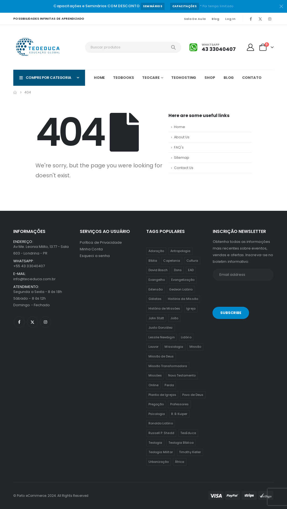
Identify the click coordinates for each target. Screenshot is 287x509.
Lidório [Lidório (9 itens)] (186, 337)
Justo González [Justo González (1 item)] (160, 327)
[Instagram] (269, 19)
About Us (181, 137)
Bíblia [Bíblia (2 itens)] (152, 260)
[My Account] (250, 47)
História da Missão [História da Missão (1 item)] (183, 299)
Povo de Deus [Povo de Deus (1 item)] (192, 395)
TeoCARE (150, 77)
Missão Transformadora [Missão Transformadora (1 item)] (167, 366)
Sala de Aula (195, 19)
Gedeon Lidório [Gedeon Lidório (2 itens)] (181, 289)
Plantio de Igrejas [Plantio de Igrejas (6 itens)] (162, 395)
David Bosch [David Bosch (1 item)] (158, 270)
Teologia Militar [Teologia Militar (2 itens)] (160, 452)
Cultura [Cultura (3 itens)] (192, 260)
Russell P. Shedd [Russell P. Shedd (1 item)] (161, 433)
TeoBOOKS (123, 77)
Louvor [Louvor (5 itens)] (153, 346)
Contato (251, 77)
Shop (209, 77)
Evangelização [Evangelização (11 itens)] (183, 279)
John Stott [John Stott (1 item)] (156, 318)
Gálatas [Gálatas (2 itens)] (155, 299)
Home (99, 77)
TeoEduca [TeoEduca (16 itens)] (188, 433)
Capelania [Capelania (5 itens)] (171, 260)
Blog (215, 19)
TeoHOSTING (183, 77)
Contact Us (183, 167)
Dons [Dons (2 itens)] (178, 270)
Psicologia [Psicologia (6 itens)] (156, 414)
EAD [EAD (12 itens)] (191, 270)
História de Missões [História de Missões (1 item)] (164, 308)
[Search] (173, 47)
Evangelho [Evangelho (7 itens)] (156, 279)
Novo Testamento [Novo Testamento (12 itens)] (182, 375)
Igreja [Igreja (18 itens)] (190, 308)
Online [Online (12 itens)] (153, 385)
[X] (260, 19)
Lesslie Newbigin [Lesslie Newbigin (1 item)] (161, 337)
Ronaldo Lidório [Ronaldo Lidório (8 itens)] (160, 423)
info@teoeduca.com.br (34, 279)
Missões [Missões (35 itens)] (155, 375)
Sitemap (181, 157)
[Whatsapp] (212, 47)
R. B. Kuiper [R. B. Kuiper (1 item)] (179, 414)
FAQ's (179, 147)
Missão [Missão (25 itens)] (195, 346)
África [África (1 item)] (179, 461)
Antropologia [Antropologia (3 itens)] (180, 251)
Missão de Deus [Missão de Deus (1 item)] (161, 356)
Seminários (152, 6)
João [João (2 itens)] (174, 318)
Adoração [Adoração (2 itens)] (156, 251)
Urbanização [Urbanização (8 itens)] (158, 461)
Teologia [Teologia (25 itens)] (155, 442)
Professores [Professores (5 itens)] (179, 404)
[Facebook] (251, 19)
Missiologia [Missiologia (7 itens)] (174, 346)
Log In (230, 19)
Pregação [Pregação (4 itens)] (156, 404)
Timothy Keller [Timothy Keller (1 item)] (190, 452)
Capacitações (184, 6)
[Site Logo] (38, 47)
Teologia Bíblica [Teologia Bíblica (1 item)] (181, 442)
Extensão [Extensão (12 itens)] (155, 289)
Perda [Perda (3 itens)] (169, 385)
